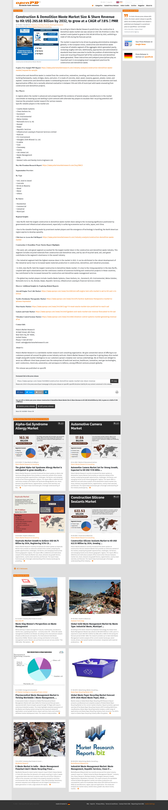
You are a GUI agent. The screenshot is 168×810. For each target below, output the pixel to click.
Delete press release (26, 406)
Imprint (109, 2)
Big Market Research (21, 763)
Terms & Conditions (112, 804)
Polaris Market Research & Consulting (39, 27)
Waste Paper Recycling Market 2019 (82, 692)
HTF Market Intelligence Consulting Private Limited (31, 692)
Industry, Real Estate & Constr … (33, 618)
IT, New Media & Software (31, 462)
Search (147, 2)
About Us (149, 6)
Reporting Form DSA (137, 804)
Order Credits (125, 6)
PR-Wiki (103, 2)
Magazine (141, 6)
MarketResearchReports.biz (79, 763)
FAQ (88, 804)
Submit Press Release (111, 6)
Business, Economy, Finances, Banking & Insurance (47, 25)
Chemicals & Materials (85, 535)
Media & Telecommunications (88, 462)
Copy (114, 381)
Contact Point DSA (124, 804)
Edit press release (46, 406)
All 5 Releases (20, 569)
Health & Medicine (29, 535)
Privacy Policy (100, 804)
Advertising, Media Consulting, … (89, 690)
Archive (133, 6)
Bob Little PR (19, 621)
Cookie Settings (150, 804)
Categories (98, 6)
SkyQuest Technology (77, 621)
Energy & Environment (30, 690)
